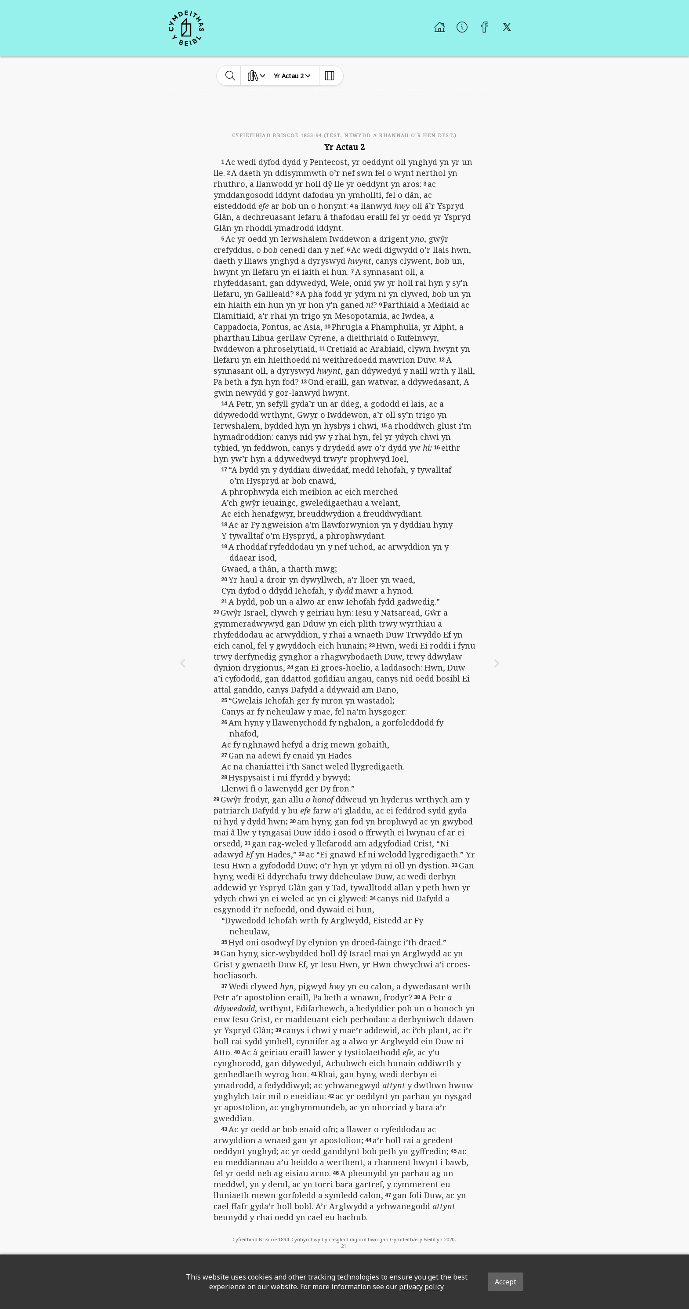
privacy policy (421, 1286)
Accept (505, 1282)
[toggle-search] (230, 75)
